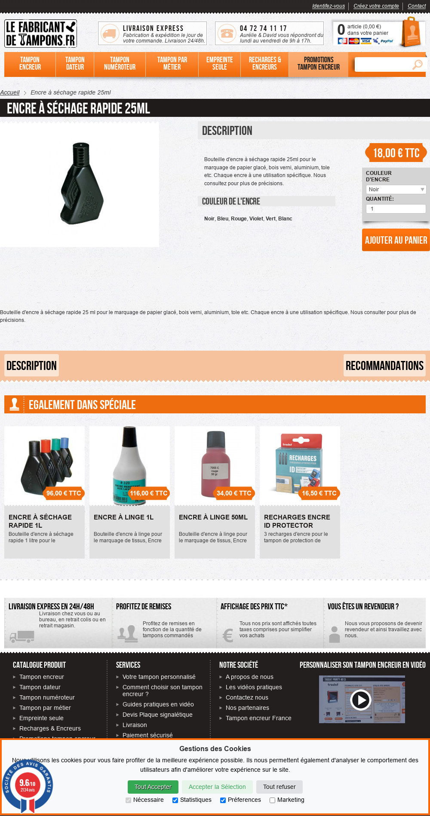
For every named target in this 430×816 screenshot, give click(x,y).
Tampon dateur (40, 687)
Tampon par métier (45, 707)
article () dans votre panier (367, 29)
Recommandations (385, 365)
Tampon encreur (41, 676)
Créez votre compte (376, 6)
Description (31, 365)
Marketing (287, 799)
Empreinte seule (41, 718)
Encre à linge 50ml (213, 517)
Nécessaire (145, 799)
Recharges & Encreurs (50, 728)
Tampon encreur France (259, 718)
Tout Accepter (153, 786)
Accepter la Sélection (217, 786)
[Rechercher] (381, 64)
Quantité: (380, 199)
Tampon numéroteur (47, 697)
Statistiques (192, 799)
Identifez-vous (328, 6)
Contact (417, 6)
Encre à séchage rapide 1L (40, 521)
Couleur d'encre (379, 176)
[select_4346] (420, 189)
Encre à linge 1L (124, 517)
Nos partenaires (247, 707)
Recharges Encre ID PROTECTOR (297, 521)
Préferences (240, 799)
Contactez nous (247, 697)
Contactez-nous (374, 632)
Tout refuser (279, 786)
